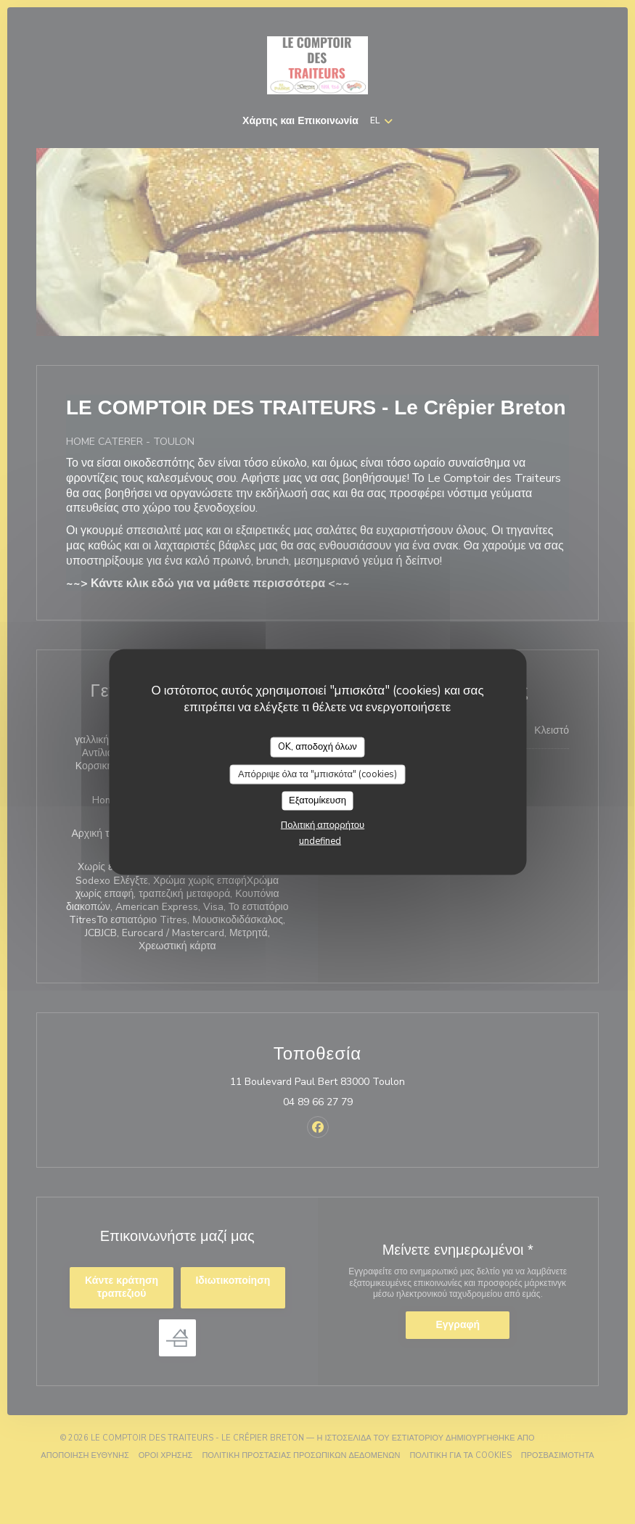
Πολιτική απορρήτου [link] (322, 824)
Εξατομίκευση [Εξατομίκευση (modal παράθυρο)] (317, 800)
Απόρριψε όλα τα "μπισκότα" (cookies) (317, 773)
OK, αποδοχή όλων (317, 746)
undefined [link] (320, 840)
